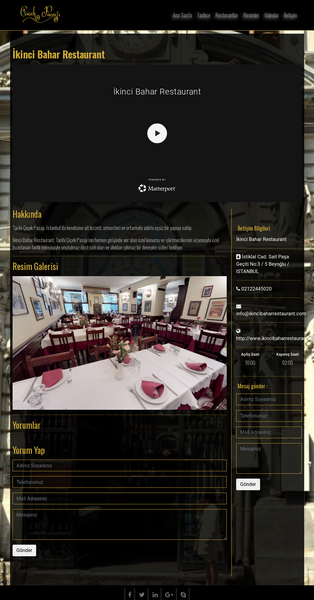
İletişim (290, 15)
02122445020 (256, 289)
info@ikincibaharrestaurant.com (271, 314)
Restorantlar (226, 15)
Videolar (271, 15)
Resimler (251, 15)
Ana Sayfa (182, 15)
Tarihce (203, 15)
